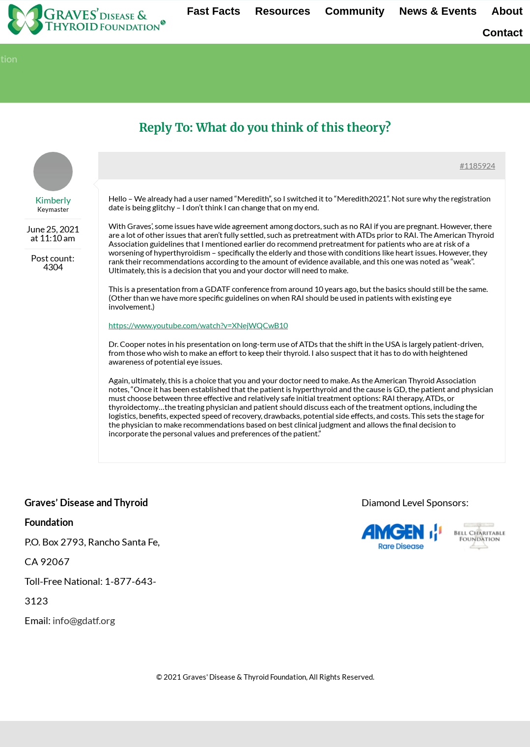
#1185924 (477, 165)
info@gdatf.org (84, 620)
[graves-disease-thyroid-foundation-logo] (87, 7)
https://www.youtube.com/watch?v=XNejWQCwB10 (198, 325)
